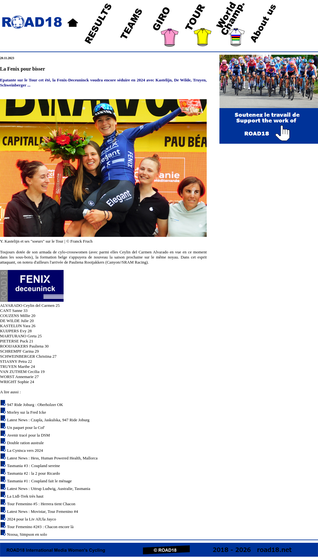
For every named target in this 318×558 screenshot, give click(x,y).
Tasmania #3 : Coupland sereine (33, 465)
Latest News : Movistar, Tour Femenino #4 (42, 511)
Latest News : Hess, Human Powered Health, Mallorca (52, 458)
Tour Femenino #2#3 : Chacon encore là (40, 526)
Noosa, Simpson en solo (27, 534)
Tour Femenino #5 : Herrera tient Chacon (41, 503)
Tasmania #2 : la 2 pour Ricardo (33, 473)
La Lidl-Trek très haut (25, 496)
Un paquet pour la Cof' (26, 427)
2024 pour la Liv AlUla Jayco (31, 519)
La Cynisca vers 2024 (25, 450)
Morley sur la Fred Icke (26, 412)
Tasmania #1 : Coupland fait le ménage (39, 481)
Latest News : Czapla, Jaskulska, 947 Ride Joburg (48, 419)
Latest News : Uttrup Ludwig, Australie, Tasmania (48, 488)
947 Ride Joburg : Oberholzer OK (35, 404)
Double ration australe (25, 442)
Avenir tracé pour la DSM (28, 435)
